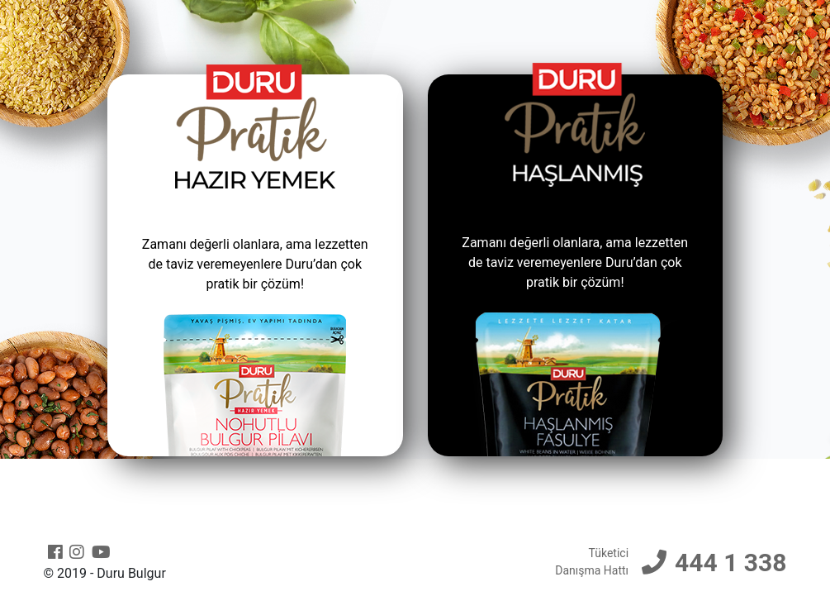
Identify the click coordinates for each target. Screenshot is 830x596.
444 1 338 (730, 562)
